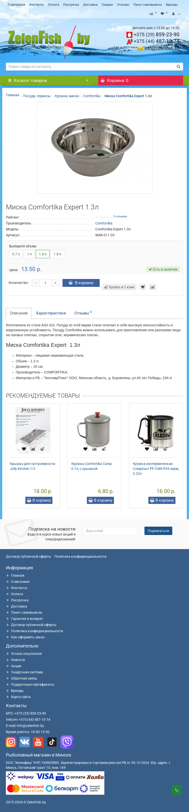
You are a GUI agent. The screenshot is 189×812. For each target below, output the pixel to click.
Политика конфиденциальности (80, 556)
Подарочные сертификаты (30, 684)
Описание (19, 313)
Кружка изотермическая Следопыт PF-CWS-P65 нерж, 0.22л (156, 469)
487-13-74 (156, 41)
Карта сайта (18, 697)
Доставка (90, 4)
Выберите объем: (23, 246)
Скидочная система (24, 672)
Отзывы (123, 4)
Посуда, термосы (37, 96)
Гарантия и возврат (24, 619)
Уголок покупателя (24, 654)
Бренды (172, 4)
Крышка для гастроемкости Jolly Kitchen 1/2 (32, 466)
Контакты (36, 4)
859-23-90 (156, 34)
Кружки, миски (67, 96)
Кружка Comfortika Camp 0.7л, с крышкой (91, 466)
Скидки (107, 4)
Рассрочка (71, 4)
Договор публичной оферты (28, 556)
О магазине (16, 4)
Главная (12, 95)
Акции (13, 666)
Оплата (53, 4)
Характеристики (51, 313)
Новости (15, 660)
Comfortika (91, 96)
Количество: (19, 283)
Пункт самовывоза (147, 4)
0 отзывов (120, 216)
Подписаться (158, 531)
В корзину (81, 282)
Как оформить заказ (25, 637)
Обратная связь (21, 678)
